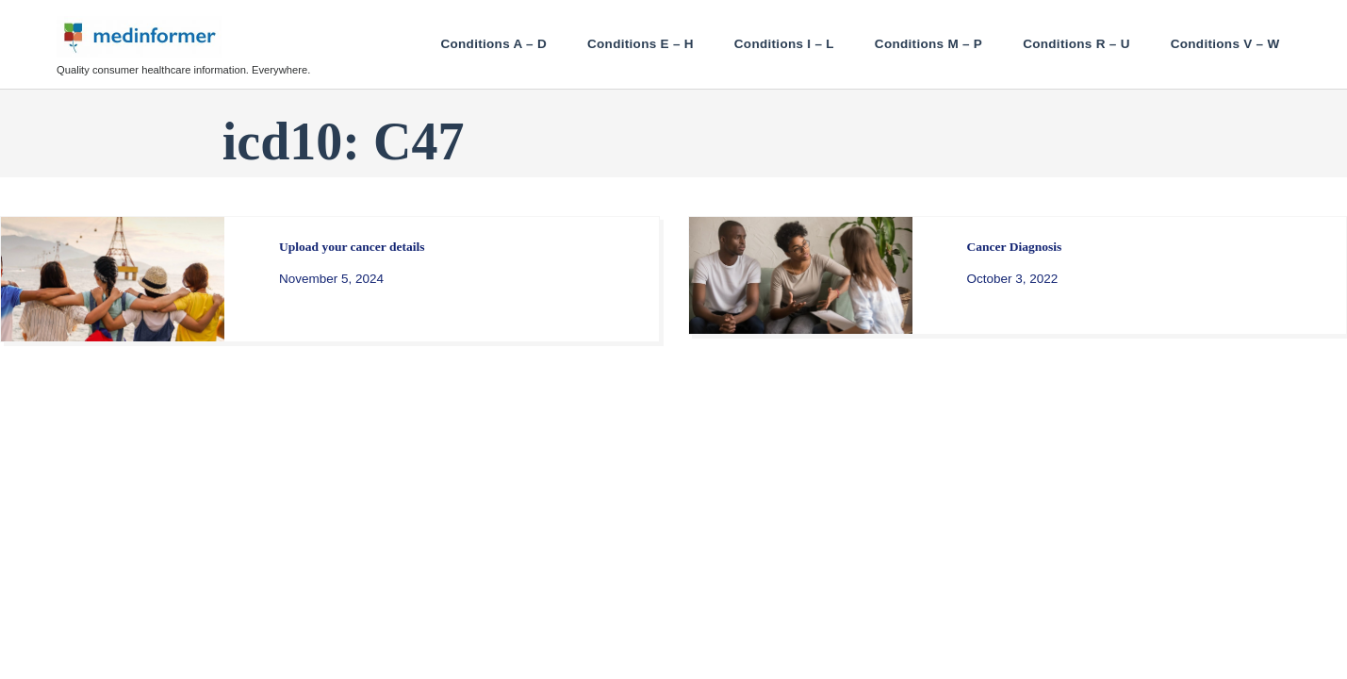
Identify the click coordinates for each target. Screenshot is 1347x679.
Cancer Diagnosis (1014, 247)
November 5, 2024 (331, 279)
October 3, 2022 (1013, 279)
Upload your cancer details (351, 247)
